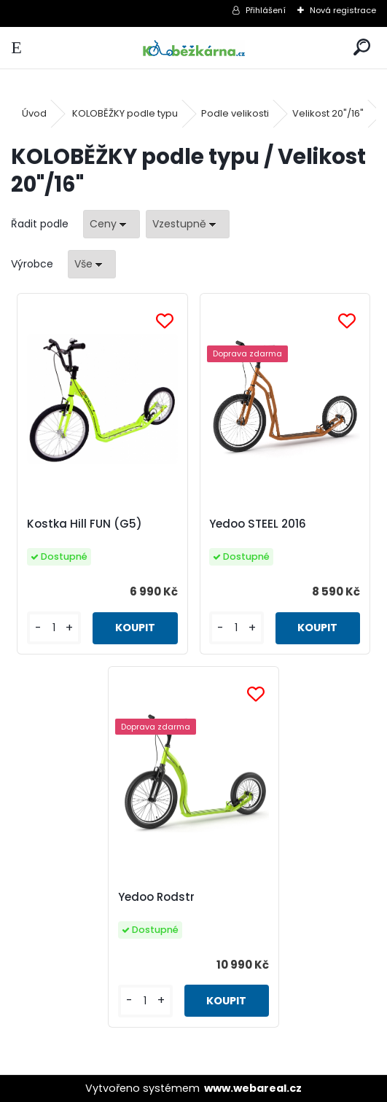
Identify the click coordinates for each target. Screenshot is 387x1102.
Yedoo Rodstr (156, 896)
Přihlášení (266, 10)
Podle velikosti (235, 113)
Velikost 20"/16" (328, 113)
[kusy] (54, 627)
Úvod (34, 113)
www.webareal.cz (253, 1088)
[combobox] (111, 224)
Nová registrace (343, 10)
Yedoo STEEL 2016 (257, 523)
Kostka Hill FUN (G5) (84, 523)
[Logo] (193, 47)
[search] (361, 47)
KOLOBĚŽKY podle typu (125, 113)
